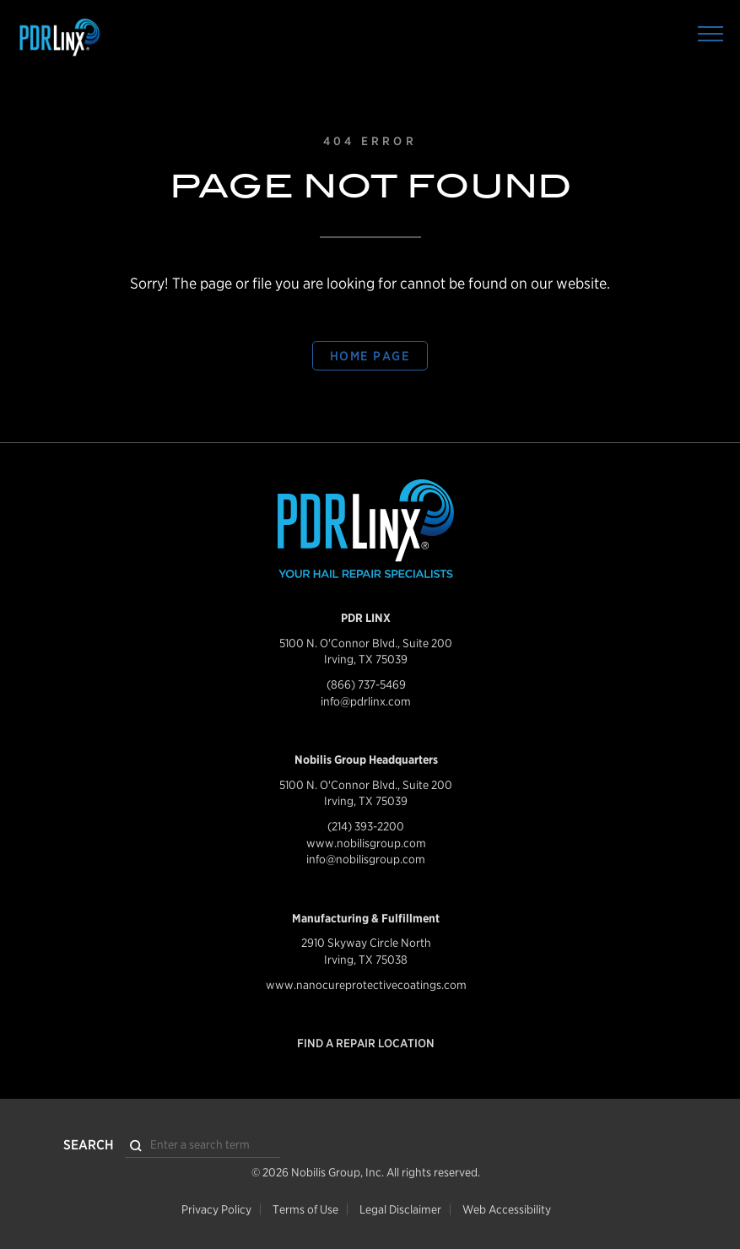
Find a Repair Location (366, 1043)
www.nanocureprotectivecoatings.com (366, 985)
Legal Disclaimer (400, 1209)
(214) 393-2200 (365, 826)
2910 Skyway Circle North (366, 942)
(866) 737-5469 (366, 684)
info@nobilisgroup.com (365, 859)
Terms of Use (305, 1209)
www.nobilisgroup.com (366, 843)
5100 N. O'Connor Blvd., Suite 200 (365, 643)
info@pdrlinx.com (366, 701)
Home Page (370, 356)
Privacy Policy (216, 1209)
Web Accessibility (506, 1209)
